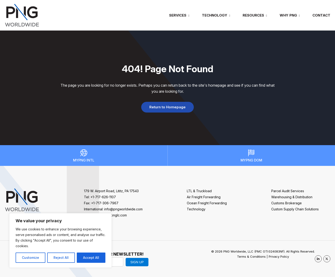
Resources (253, 15)
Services (177, 15)
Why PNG (288, 15)
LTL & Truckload (199, 191)
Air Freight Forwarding (204, 197)
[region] (60, 240)
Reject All (61, 258)
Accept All (91, 258)
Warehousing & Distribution (291, 197)
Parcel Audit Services (287, 191)
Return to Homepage (167, 107)
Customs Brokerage (286, 203)
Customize (30, 258)
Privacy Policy (279, 256)
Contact (321, 15)
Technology (214, 15)
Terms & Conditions (251, 256)
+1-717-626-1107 (103, 197)
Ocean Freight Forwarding (207, 203)
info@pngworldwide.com (123, 209)
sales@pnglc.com (113, 215)
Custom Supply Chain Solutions (295, 209)
